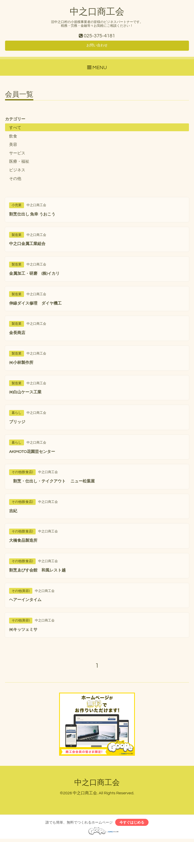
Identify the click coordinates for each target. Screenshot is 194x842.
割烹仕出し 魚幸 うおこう (34, 216)
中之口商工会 (97, 12)
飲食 (13, 138)
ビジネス (17, 172)
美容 (13, 147)
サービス (17, 155)
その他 (15, 180)
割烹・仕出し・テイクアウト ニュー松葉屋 (52, 483)
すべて (15, 130)
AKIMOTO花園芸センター (32, 453)
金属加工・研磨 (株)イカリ (34, 276)
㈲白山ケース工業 (25, 394)
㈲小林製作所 (21, 364)
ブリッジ (17, 424)
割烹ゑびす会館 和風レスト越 (37, 572)
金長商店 (17, 335)
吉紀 (13, 513)
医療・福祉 (19, 163)
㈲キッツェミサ (23, 632)
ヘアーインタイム (25, 602)
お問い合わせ (97, 47)
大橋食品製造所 (23, 542)
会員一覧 (19, 96)
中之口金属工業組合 (27, 246)
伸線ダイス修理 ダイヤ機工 (35, 305)
